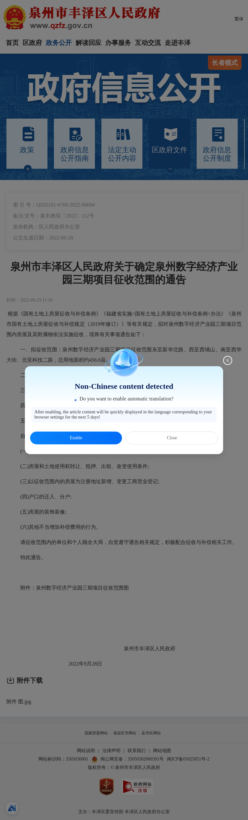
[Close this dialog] (227, 360)
